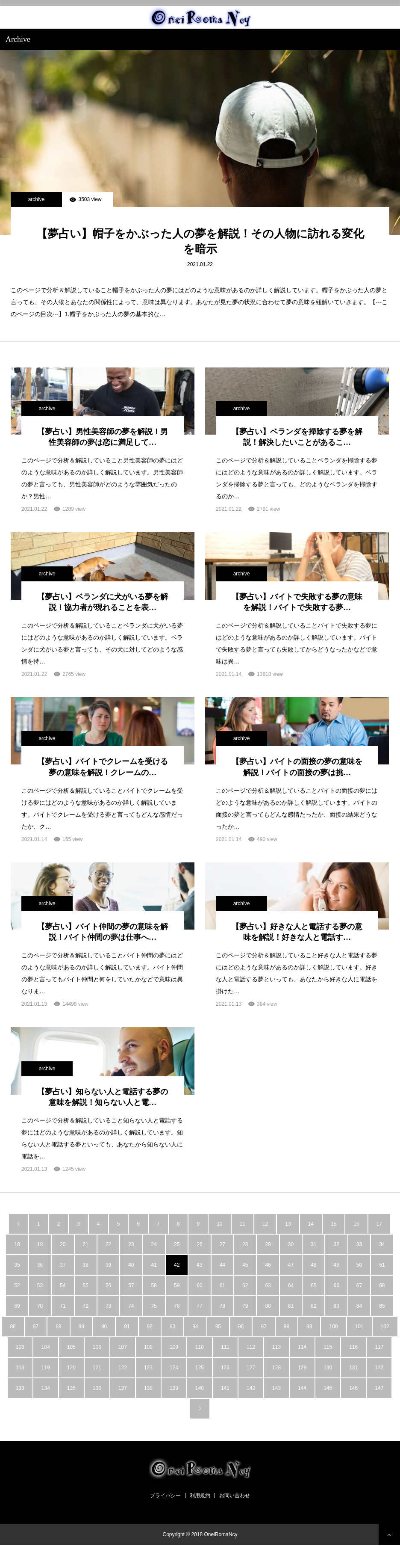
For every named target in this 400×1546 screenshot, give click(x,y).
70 (40, 1306)
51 (382, 1265)
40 (131, 1265)
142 (251, 1388)
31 (313, 1244)
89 (81, 1327)
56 (108, 1285)
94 (195, 1327)
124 (174, 1368)
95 (218, 1327)
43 (199, 1265)
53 (40, 1285)
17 (379, 1224)
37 (62, 1265)
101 (359, 1327)
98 (286, 1327)
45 (245, 1265)
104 (45, 1347)
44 (222, 1265)
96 (241, 1327)
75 (154, 1306)
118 (20, 1368)
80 (268, 1306)
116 (353, 1347)
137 (122, 1388)
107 (122, 1347)
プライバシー (165, 1495)
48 (313, 1265)
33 (359, 1244)
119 (45, 1368)
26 (199, 1244)
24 (154, 1244)
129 (302, 1368)
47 (291, 1265)
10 (219, 1224)
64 (291, 1285)
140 (199, 1388)
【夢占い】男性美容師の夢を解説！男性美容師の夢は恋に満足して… (102, 437)
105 (71, 1347)
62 (245, 1285)
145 (328, 1388)
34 (382, 1244)
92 (150, 1327)
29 (268, 1244)
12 (265, 1224)
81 (291, 1306)
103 (20, 1347)
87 (35, 1327)
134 (45, 1388)
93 (172, 1327)
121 (97, 1368)
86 (12, 1327)
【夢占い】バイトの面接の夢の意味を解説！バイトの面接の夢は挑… (297, 766)
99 (309, 1327)
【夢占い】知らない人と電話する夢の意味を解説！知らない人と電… (102, 1097)
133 (20, 1388)
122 (122, 1368)
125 (199, 1368)
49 (336, 1265)
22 (108, 1244)
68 (382, 1285)
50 (359, 1265)
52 (17, 1285)
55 (85, 1285)
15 (333, 1224)
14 (311, 1224)
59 (176, 1285)
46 (268, 1265)
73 (108, 1306)
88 (58, 1327)
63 (268, 1285)
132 (379, 1368)
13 (288, 1224)
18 (17, 1244)
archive (36, 199)
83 (336, 1306)
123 (148, 1368)
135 (71, 1388)
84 (359, 1306)
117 (379, 1347)
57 (131, 1285)
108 (148, 1347)
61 (222, 1285)
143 (276, 1388)
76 (176, 1306)
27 (222, 1244)
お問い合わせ (234, 1495)
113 (276, 1347)
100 (333, 1327)
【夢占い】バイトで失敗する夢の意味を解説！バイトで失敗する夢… (297, 602)
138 (148, 1388)
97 (263, 1327)
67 (359, 1285)
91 (126, 1327)
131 (353, 1368)
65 (313, 1285)
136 (97, 1388)
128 (276, 1368)
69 (17, 1306)
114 (302, 1347)
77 (199, 1306)
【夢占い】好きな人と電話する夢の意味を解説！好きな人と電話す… (297, 932)
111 (225, 1347)
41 (154, 1265)
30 (291, 1244)
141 (225, 1388)
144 (302, 1388)
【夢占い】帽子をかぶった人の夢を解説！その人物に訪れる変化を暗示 (200, 241)
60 (199, 1285)
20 (62, 1244)
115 (328, 1347)
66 (336, 1285)
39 (108, 1265)
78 (222, 1306)
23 (131, 1244)
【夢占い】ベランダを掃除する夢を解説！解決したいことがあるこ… (297, 437)
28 (245, 1244)
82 (313, 1306)
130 (328, 1368)
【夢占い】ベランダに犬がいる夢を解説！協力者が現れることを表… (102, 602)
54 (62, 1285)
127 (251, 1368)
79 (245, 1306)
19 (40, 1244)
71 (62, 1306)
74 (131, 1306)
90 (104, 1327)
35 (17, 1265)
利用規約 (200, 1495)
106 (97, 1347)
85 (382, 1306)
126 (225, 1368)
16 (356, 1224)
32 (336, 1244)
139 (174, 1388)
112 (251, 1347)
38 (85, 1265)
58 (154, 1285)
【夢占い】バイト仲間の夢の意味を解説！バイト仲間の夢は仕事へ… (102, 932)
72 (85, 1306)
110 (199, 1347)
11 (242, 1224)
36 (40, 1265)
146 (353, 1388)
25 (176, 1244)
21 (85, 1244)
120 (71, 1368)
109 (174, 1347)
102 (385, 1327)
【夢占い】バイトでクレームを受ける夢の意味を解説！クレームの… (102, 766)
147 (379, 1388)
